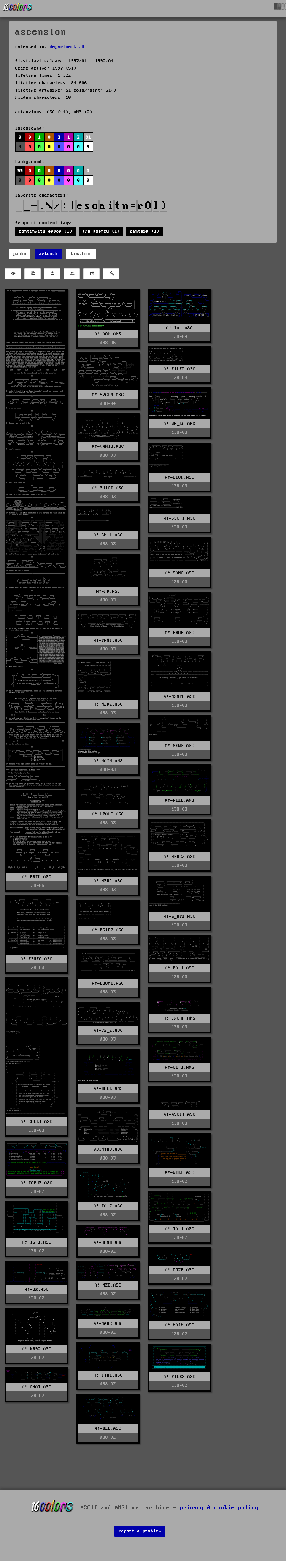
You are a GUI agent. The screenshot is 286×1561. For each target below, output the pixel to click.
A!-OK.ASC (37, 1289)
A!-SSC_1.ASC (179, 518)
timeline (81, 253)
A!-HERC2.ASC (179, 856)
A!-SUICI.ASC (108, 487)
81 (88, 137)
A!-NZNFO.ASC (179, 696)
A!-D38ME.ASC (108, 983)
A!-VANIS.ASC (108, 446)
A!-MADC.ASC (108, 1323)
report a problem (140, 1531)
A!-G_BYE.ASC (179, 916)
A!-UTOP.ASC (179, 477)
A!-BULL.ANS (108, 1088)
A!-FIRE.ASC (108, 1375)
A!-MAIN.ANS (108, 760)
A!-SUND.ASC (108, 1242)
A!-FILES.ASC (179, 1376)
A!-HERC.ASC (108, 881)
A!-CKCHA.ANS (179, 1018)
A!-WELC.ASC (179, 1172)
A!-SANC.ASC (179, 573)
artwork (48, 253)
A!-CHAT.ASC (36, 1387)
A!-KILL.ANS (179, 800)
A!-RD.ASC (108, 591)
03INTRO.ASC (108, 1149)
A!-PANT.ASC (108, 640)
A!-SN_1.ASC (108, 535)
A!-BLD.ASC (108, 1428)
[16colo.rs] (18, 8)
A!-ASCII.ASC (179, 1114)
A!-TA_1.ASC (179, 1228)
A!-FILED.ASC (179, 368)
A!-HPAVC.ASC (108, 814)
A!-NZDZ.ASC (108, 704)
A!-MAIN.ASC (179, 1325)
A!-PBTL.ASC (36, 876)
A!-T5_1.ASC (36, 1242)
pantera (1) (144, 231)
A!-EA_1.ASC (179, 968)
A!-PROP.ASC (179, 632)
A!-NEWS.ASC (179, 745)
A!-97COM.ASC (108, 394)
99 (20, 170)
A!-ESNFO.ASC (36, 959)
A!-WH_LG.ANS (179, 423)
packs (20, 253)
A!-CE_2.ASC (108, 1030)
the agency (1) (101, 231)
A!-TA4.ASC (179, 327)
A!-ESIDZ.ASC (108, 930)
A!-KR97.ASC (36, 1349)
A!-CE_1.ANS (179, 1067)
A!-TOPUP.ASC (36, 1182)
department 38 (67, 46)
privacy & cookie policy (219, 1508)
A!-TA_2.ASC (108, 1206)
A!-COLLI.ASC (36, 1121)
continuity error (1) (45, 231)
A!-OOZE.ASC (179, 1270)
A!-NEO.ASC (108, 1285)
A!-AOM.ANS (108, 334)
